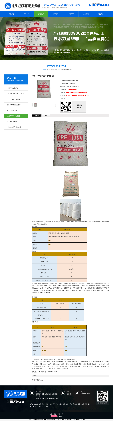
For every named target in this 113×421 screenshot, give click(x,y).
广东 (50, 404)
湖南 (60, 404)
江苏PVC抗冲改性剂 (58, 361)
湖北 (47, 406)
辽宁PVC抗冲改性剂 (72, 364)
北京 (86, 404)
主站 (36, 404)
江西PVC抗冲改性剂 (58, 364)
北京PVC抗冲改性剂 (61, 366)
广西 (43, 406)
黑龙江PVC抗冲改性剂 (98, 364)
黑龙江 (75, 404)
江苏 (43, 404)
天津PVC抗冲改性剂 (74, 366)
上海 (40, 406)
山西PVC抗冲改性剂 (48, 366)
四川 (54, 404)
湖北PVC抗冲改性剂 (62, 368)
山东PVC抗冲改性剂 (44, 361)
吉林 (79, 404)
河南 (57, 404)
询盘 (46, 115)
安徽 (71, 404)
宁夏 (33, 406)
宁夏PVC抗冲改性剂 (87, 366)
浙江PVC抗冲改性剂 (66, 69)
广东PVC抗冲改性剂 (84, 361)
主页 (48, 69)
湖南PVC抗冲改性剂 (45, 364)
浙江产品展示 (55, 69)
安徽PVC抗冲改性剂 (85, 364)
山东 (40, 404)
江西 (64, 404)
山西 (82, 404)
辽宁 (67, 404)
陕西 (36, 406)
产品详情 (36, 115)
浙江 (47, 404)
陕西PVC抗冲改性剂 (100, 366)
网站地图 (59, 416)
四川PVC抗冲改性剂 (97, 361)
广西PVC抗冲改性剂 (49, 368)
